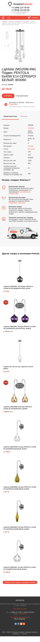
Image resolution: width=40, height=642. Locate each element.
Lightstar (31, 128)
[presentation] (10, 116)
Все (32, 21)
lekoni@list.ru (22, 614)
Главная (4, 21)
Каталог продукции (15, 21)
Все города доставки (20, 609)
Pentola (30, 146)
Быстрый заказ (22, 96)
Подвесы (26, 21)
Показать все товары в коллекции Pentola (20, 582)
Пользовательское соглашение (20, 617)
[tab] (10, 117)
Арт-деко (31, 149)
